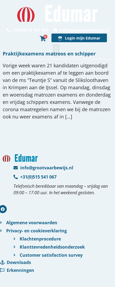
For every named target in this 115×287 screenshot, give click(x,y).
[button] (56, 50)
